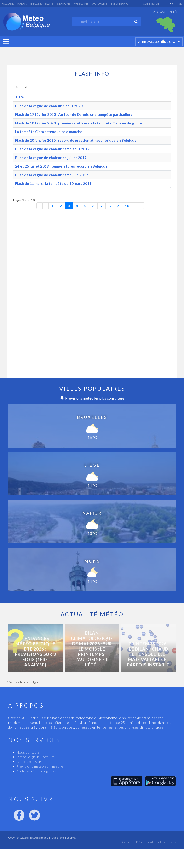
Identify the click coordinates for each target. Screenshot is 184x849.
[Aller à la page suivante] (135, 205)
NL (180, 3)
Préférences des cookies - (151, 842)
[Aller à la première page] (39, 205)
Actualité (99, 3)
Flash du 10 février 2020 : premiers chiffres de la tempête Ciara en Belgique (78, 123)
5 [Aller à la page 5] (85, 206)
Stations (63, 3)
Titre (19, 97)
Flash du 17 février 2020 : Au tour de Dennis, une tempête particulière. (74, 114)
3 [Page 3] (69, 206)
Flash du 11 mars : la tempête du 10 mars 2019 (53, 183)
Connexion (151, 3)
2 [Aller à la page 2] (61, 206)
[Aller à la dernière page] (141, 205)
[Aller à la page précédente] (46, 205)
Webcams (81, 3)
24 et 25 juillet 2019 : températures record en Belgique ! (62, 166)
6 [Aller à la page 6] (93, 206)
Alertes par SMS (29, 762)
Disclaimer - (128, 842)
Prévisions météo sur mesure (40, 766)
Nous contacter (29, 752)
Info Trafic (119, 3)
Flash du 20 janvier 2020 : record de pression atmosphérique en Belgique (76, 140)
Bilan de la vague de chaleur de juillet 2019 (50, 157)
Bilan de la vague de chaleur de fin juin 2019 (51, 175)
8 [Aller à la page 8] (110, 206)
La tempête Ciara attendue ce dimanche (48, 132)
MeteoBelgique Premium (36, 757)
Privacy (171, 842)
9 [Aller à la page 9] (118, 206)
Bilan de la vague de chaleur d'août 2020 (49, 106)
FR (171, 3)
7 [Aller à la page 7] (101, 206)
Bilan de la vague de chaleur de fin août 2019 (52, 149)
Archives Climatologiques (36, 771)
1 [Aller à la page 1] (53, 206)
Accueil (8, 3)
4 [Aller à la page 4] (77, 206)
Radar (22, 3)
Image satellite (41, 3)
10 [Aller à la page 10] (127, 206)
